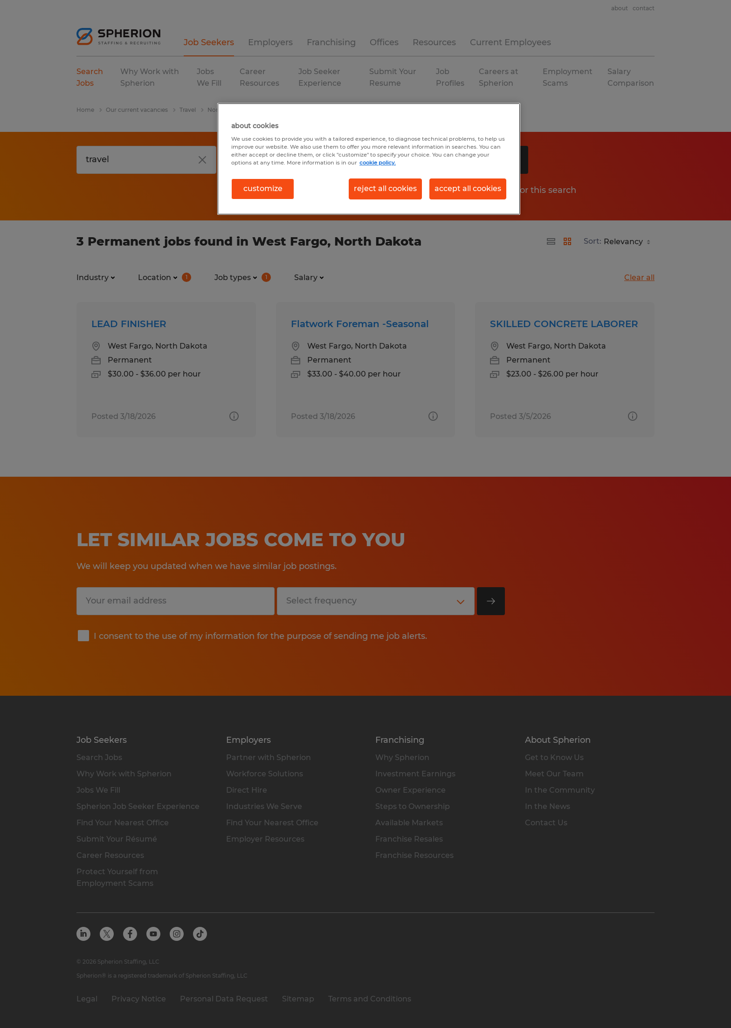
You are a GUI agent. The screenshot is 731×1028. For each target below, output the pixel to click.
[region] (368, 159)
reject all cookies (385, 188)
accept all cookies (467, 188)
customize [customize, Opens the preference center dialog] (263, 188)
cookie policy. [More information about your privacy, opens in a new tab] (377, 162)
